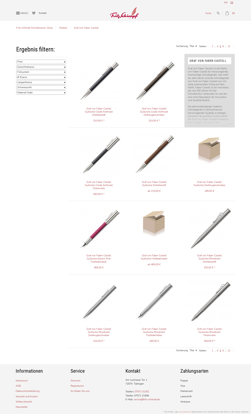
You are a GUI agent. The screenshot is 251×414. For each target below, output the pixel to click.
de (231, 2)
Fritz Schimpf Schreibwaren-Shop (34, 27)
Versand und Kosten (27, 396)
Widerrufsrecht (24, 401)
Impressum (22, 380)
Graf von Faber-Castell (86, 27)
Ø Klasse (22, 77)
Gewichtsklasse (25, 67)
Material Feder (25, 92)
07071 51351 (142, 391)
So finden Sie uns (80, 391)
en (225, 2)
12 (228, 46)
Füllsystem (23, 72)
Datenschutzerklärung (27, 391)
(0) (228, 13)
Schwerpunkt (24, 87)
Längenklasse (24, 82)
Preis (20, 61)
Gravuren (76, 380)
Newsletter (22, 407)
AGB (18, 385)
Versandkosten (185, 412)
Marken (63, 27)
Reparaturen (77, 385)
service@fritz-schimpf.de (147, 399)
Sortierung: (182, 46)
